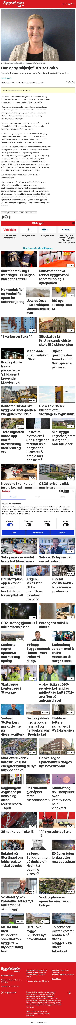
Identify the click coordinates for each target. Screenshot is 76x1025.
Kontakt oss (56, 979)
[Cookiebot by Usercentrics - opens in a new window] (60, 491)
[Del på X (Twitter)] (70, 82)
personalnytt (31, 212)
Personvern (30, 1016)
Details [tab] (38, 497)
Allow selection (38, 532)
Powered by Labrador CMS (38, 1022)
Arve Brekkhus (42, 970)
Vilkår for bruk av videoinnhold (36, 1011)
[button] (73, 223)
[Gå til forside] (14, 4)
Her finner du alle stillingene (38, 248)
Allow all (62, 532)
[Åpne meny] (71, 3)
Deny (14, 532)
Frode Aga (42, 972)
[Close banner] (73, 491)
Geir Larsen (70, 975)
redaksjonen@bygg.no (41, 981)
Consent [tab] (13, 497)
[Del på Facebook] (67, 82)
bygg (21, 212)
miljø (4, 212)
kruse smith (12, 212)
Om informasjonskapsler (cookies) (38, 1013)
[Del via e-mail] (73, 82)
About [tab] (63, 497)
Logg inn (64, 4)
